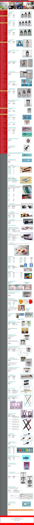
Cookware (9, 512)
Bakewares (9, 511)
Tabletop (9, 513)
